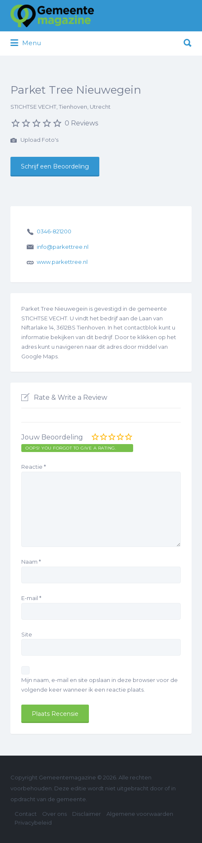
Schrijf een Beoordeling (55, 166)
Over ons (54, 813)
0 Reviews (81, 123)
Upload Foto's (34, 140)
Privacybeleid (33, 822)
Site (26, 634)
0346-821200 (54, 231)
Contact (26, 813)
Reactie (33, 466)
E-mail (31, 598)
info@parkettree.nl (62, 246)
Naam (31, 561)
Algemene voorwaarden (139, 813)
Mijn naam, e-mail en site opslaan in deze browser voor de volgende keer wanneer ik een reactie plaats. (99, 685)
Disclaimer (86, 813)
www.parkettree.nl (62, 261)
